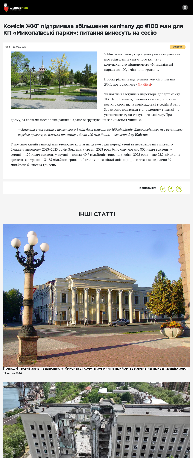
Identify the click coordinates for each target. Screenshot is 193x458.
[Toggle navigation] (185, 7)
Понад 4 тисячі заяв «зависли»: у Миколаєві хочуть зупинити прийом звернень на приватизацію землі (95, 368)
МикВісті (144, 84)
